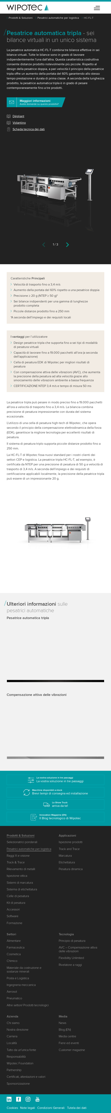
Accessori (13, 909)
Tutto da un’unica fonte (21, 1050)
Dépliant (18, 116)
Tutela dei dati (77, 1108)
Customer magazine (72, 1050)
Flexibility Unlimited (71, 958)
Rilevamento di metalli (21, 869)
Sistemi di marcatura (20, 883)
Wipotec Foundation (20, 1063)
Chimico (12, 961)
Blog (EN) (65, 1030)
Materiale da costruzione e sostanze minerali (24, 970)
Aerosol (12, 992)
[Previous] (44, 245)
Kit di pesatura (16, 903)
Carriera (12, 1036)
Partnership (14, 1070)
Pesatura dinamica (71, 869)
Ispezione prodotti (70, 842)
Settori (11, 934)
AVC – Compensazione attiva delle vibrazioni (78, 949)
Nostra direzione (17, 1030)
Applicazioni (67, 836)
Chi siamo (13, 1023)
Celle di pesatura (18, 896)
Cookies (12, 1108)
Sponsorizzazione (18, 1084)
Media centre (67, 1036)
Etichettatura (67, 862)
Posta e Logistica (18, 978)
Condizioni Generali (51, 1108)
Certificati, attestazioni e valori (26, 1077)
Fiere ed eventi (69, 1043)
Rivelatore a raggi (70, 965)
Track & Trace (16, 862)
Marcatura (65, 856)
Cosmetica (14, 954)
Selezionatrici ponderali (22, 842)
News (62, 1023)
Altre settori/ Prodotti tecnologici (28, 1005)
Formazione (14, 923)
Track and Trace (69, 849)
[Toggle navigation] (97, 7)
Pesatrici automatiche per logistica (58, 18)
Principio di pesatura (72, 941)
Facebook (18, 1099)
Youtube (37, 1099)
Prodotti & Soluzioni (21, 18)
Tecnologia (66, 934)
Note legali (27, 1108)
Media (63, 1016)
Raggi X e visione (18, 856)
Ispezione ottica (17, 876)
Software (12, 916)
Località (12, 1043)
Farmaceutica (15, 947)
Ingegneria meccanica (21, 985)
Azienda (12, 1016)
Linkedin (9, 1099)
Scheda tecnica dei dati (29, 129)
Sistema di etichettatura (22, 889)
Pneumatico (14, 998)
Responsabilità (16, 1057)
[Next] (67, 245)
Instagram (28, 1099)
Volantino (19, 123)
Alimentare (14, 941)
